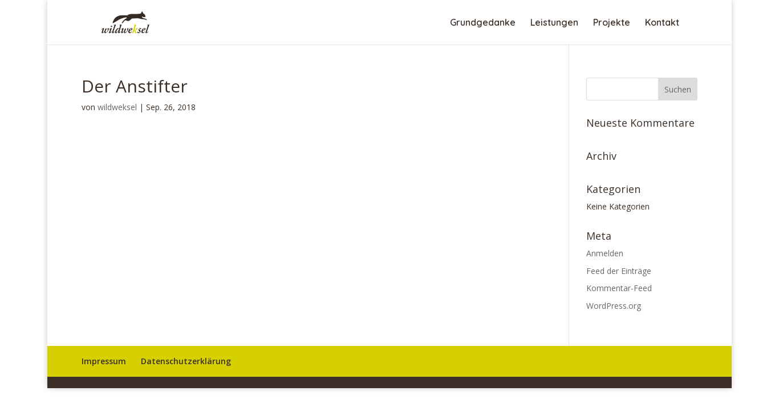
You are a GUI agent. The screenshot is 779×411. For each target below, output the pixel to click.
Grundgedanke (483, 23)
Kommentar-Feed (619, 288)
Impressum (104, 361)
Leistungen (554, 23)
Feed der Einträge (618, 270)
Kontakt (662, 23)
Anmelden (604, 253)
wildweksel (117, 107)
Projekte (611, 23)
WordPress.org (613, 305)
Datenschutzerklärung (186, 361)
